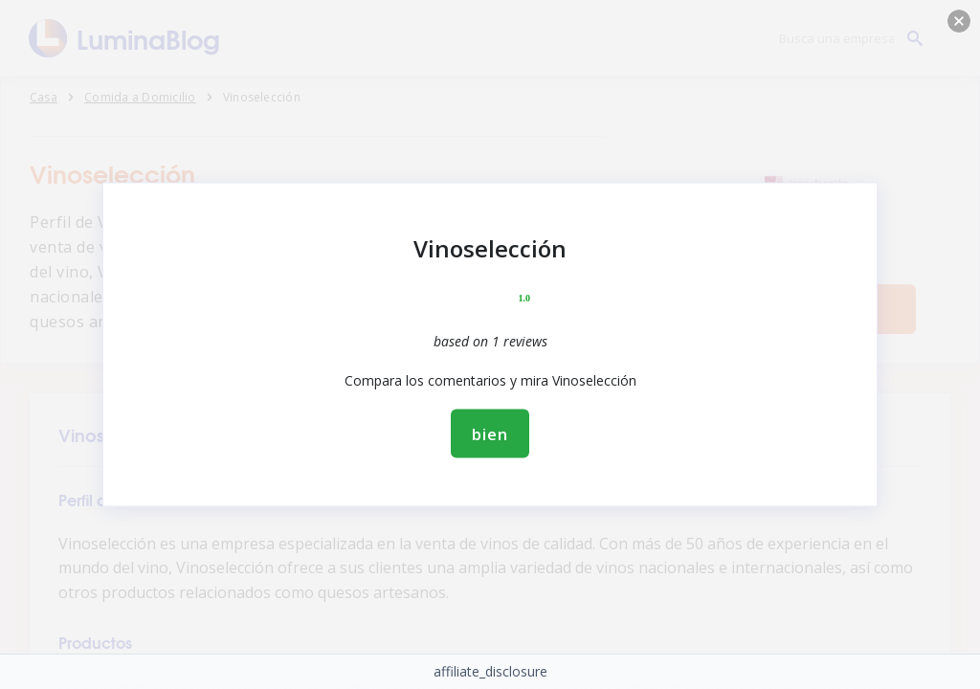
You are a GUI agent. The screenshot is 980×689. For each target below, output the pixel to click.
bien (489, 434)
